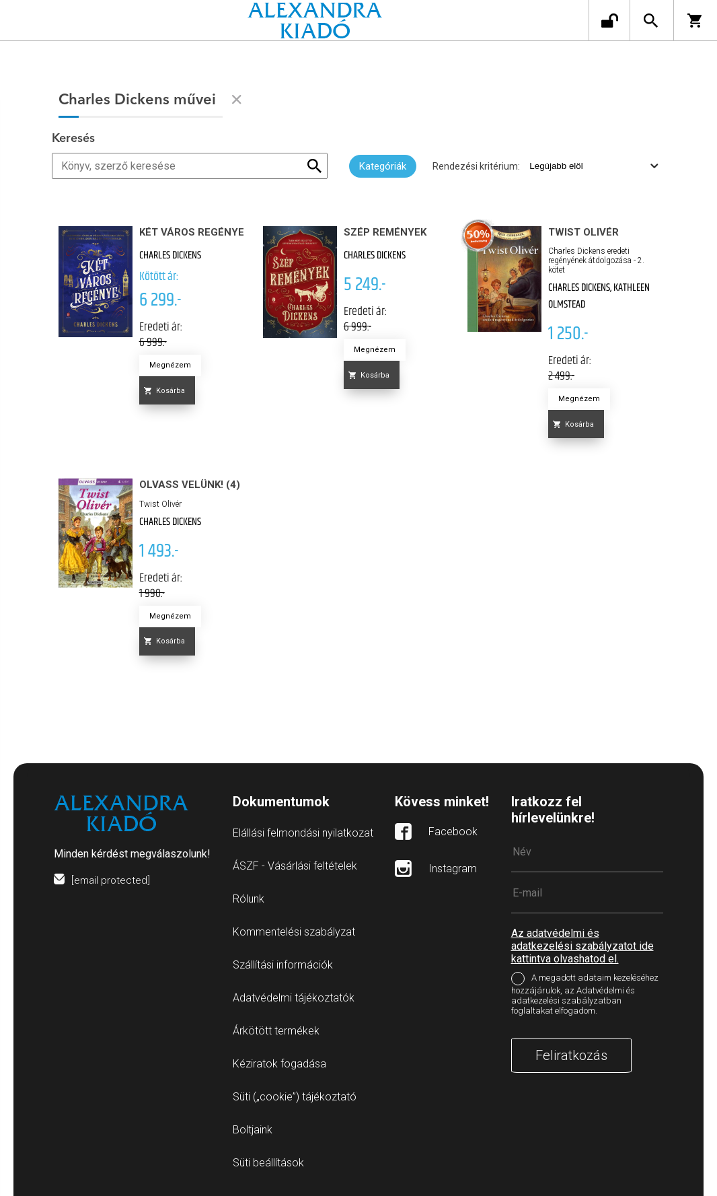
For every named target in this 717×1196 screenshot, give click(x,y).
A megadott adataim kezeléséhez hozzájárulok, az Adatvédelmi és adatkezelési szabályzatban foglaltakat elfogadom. (584, 994)
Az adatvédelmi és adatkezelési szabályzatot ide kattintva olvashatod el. (582, 946)
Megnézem (170, 365)
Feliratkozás (571, 1055)
